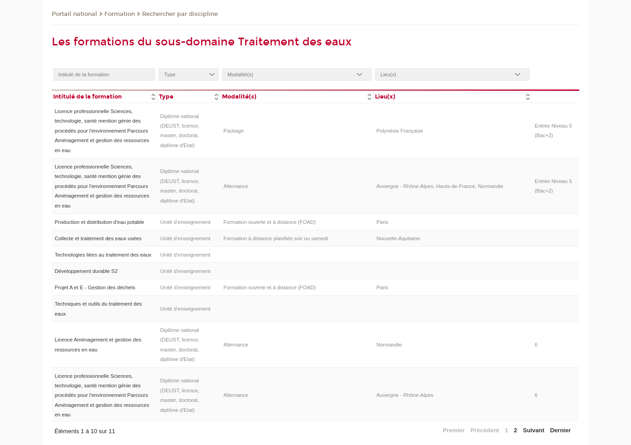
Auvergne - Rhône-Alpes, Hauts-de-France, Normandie (439, 186)
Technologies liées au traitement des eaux (102, 254)
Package (233, 131)
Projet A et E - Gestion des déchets (94, 287)
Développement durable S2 (86, 271)
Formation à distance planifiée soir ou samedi (275, 238)
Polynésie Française (399, 131)
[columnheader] (104, 96)
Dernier (560, 430)
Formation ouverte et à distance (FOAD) (269, 222)
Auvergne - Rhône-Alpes (404, 395)
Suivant (533, 430)
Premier (453, 430)
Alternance (235, 186)
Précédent (485, 430)
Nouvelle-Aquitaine (398, 238)
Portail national (74, 14)
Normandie (389, 344)
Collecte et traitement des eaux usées (97, 238)
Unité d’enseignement (185, 222)
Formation (119, 14)
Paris (382, 222)
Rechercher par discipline (180, 14)
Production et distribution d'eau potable (99, 222)
